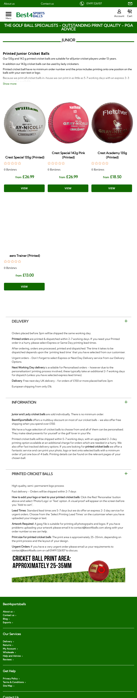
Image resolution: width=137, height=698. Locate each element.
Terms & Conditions (13, 682)
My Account (9, 648)
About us (9, 3)
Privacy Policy (10, 678)
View (24, 188)
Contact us (47, 3)
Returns (7, 645)
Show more (10, 83)
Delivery (20, 321)
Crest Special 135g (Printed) (24, 157)
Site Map (7, 685)
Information (24, 402)
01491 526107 (94, 3)
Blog (5, 619)
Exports (7, 622)
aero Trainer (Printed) (25, 256)
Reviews (7, 659)
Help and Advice (12, 656)
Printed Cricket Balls (32, 474)
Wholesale (8, 652)
